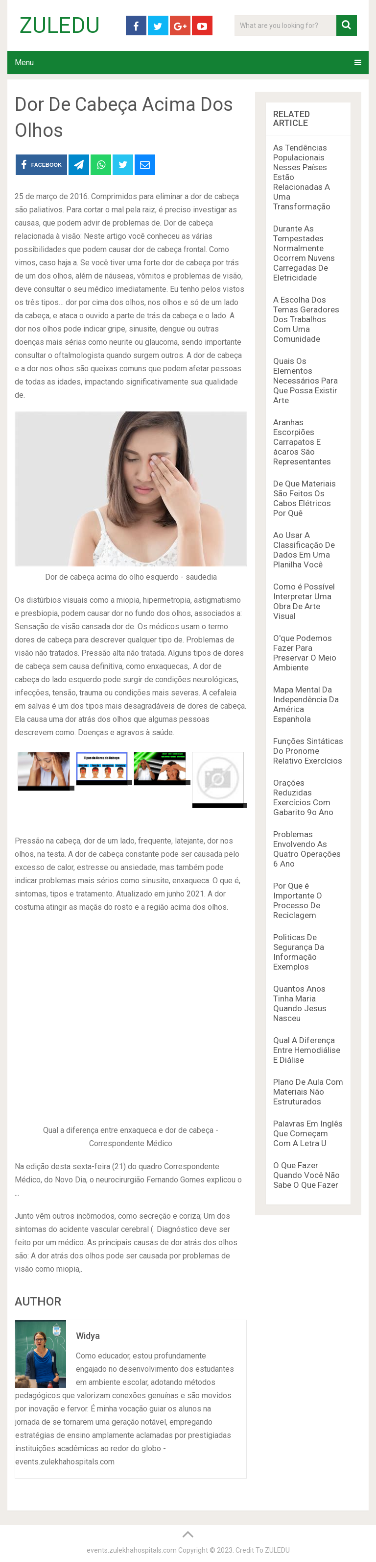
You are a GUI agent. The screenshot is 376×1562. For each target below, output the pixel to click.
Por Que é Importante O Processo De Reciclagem (297, 900)
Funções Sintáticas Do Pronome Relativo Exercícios (308, 751)
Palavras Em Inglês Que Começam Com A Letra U (308, 1133)
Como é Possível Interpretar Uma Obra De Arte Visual (304, 601)
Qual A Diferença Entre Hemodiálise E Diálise (306, 1050)
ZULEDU (60, 25)
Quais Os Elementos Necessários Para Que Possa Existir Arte (305, 380)
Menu (24, 62)
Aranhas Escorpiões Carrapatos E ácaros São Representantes (302, 441)
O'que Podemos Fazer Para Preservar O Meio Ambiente (304, 652)
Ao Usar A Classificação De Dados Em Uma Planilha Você (304, 549)
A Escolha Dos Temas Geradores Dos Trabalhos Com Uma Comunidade (306, 319)
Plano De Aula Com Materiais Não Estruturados (308, 1091)
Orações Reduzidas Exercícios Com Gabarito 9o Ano (303, 797)
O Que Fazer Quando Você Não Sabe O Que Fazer (306, 1175)
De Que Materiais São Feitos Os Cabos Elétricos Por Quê (304, 498)
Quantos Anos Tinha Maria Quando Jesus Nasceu (300, 1003)
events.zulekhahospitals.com (132, 1550)
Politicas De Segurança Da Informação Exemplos (298, 952)
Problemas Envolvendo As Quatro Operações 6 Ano (307, 849)
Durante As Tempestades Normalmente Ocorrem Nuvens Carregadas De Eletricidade (304, 253)
